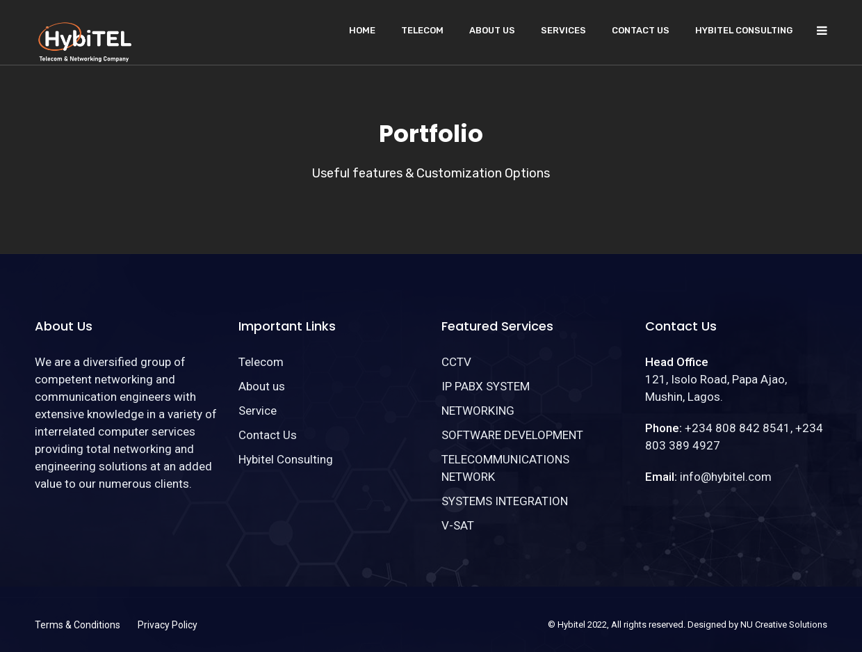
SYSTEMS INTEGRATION (504, 501)
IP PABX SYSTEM (485, 386)
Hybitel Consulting (743, 30)
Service (257, 411)
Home (362, 30)
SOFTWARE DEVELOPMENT (512, 435)
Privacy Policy (167, 624)
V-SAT (457, 525)
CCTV (456, 362)
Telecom (422, 30)
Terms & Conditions (77, 624)
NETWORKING (477, 411)
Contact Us (640, 30)
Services (563, 30)
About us (492, 30)
